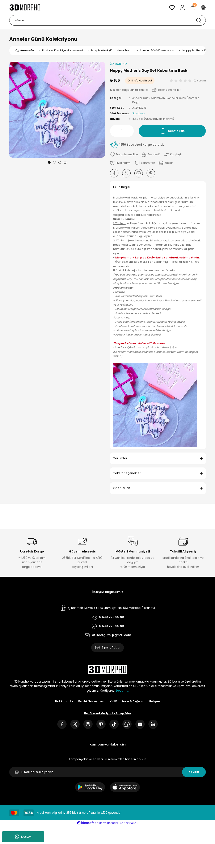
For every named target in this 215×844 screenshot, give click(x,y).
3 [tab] (59, 162)
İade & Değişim (133, 701)
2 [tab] (54, 162)
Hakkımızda (64, 701)
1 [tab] (49, 162)
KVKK (113, 701)
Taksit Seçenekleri (127, 473)
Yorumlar (120, 458)
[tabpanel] (57, 110)
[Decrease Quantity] (113, 131)
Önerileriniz (122, 488)
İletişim (154, 701)
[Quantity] (122, 131)
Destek (23, 836)
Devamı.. (122, 691)
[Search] (107, 20)
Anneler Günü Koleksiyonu (43, 39)
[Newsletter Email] (107, 772)
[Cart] (193, 7)
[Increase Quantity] (131, 131)
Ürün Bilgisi (121, 187)
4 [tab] (65, 162)
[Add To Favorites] (124, 154)
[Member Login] (182, 7)
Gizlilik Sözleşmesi (91, 701)
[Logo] (25, 7)
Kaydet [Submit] (194, 772)
